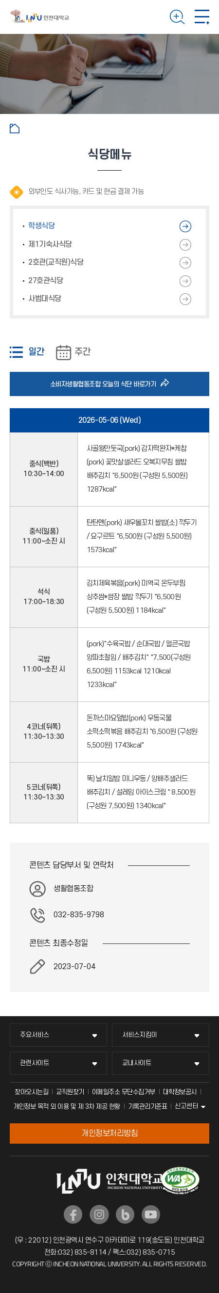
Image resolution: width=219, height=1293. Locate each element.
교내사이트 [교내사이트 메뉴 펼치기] (136, 1063)
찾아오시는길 (31, 1092)
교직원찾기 (70, 1092)
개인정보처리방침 (109, 1133)
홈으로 (14, 128)
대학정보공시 (180, 1092)
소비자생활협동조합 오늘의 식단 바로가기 (105, 384)
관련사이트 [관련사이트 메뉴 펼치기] (34, 1063)
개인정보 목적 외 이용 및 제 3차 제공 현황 (66, 1106)
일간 (36, 352)
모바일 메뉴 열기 (202, 17)
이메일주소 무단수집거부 (123, 1092)
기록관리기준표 (147, 1106)
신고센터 (186, 1106)
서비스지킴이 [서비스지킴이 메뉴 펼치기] (139, 1034)
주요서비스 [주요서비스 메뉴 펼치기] (34, 1034)
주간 (82, 352)
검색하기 (177, 17)
